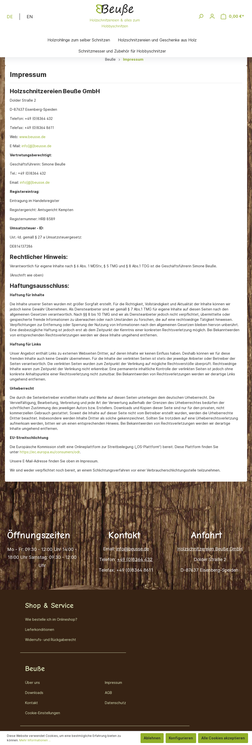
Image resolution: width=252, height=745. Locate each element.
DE (10, 16)
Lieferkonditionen (39, 629)
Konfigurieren (181, 738)
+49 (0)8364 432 (135, 559)
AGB (108, 692)
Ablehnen (152, 738)
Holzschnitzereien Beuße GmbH (210, 548)
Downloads (34, 692)
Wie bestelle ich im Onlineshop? (51, 619)
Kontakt (31, 703)
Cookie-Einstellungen (42, 713)
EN (30, 16)
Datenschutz (115, 703)
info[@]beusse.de (36, 146)
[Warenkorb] (232, 16)
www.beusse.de (32, 137)
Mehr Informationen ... (35, 740)
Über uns (32, 682)
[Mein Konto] (212, 16)
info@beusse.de (132, 548)
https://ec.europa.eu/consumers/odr (50, 452)
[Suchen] (200, 16)
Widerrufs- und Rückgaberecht (50, 639)
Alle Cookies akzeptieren (223, 738)
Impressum (113, 682)
